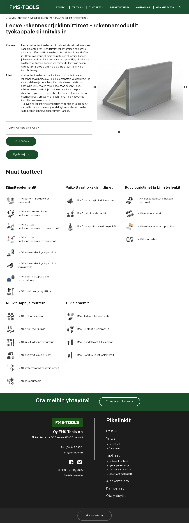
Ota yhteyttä (165, 7)
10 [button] (161, 132)
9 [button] (156, 132)
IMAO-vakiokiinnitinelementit (71, 18)
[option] (140, 87)
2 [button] (123, 132)
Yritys (77, 7)
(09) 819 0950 (74, 447)
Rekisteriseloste (73, 475)
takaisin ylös (94, 515)
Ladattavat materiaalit (120, 473)
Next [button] (185, 87)
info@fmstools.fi (73, 453)
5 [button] (137, 132)
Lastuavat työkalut (118, 460)
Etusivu (61, 7)
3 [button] (128, 132)
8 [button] (151, 132)
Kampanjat (143, 7)
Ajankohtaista (120, 7)
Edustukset (114, 448)
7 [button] (147, 132)
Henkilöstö (114, 444)
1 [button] (119, 132)
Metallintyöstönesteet (120, 469)
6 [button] (142, 132)
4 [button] (133, 132)
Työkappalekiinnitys (41, 18)
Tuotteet (96, 7)
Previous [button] (94, 87)
